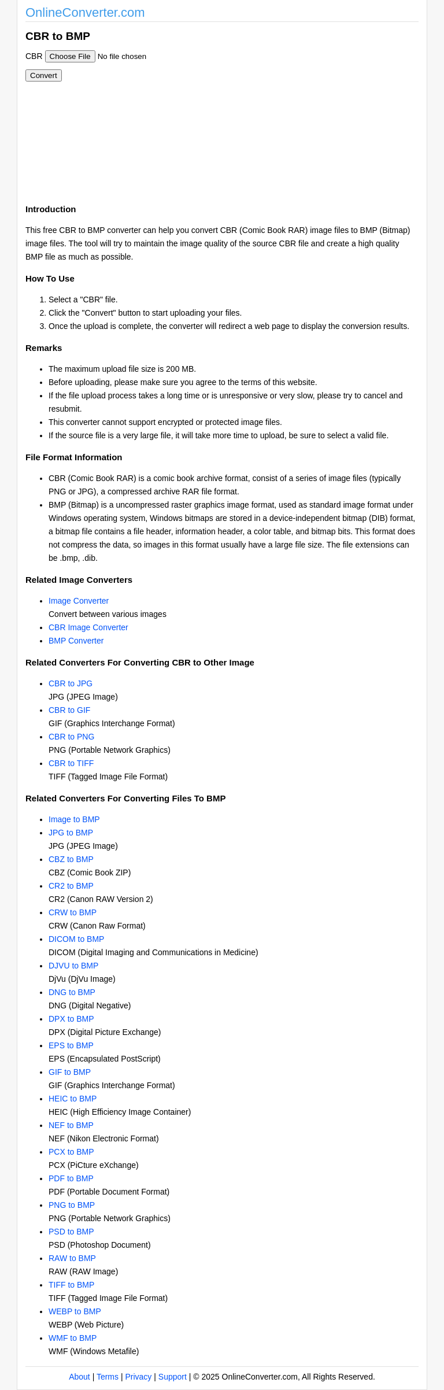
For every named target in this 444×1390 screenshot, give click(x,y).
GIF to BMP (70, 1072)
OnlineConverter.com (85, 12)
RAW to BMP (72, 1258)
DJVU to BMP (73, 965)
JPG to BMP (71, 832)
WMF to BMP (73, 1338)
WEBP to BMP (75, 1311)
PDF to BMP (71, 1178)
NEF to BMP (71, 1125)
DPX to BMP (71, 1018)
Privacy (138, 1376)
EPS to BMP (71, 1045)
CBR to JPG (70, 683)
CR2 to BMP (71, 885)
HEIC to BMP (73, 1098)
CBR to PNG (71, 736)
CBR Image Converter (88, 627)
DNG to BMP (72, 992)
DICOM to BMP (76, 939)
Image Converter (79, 600)
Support (172, 1376)
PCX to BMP (71, 1151)
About (79, 1376)
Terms (108, 1376)
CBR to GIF (69, 710)
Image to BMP (74, 819)
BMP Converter (76, 640)
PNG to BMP (72, 1205)
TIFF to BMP (71, 1284)
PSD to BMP (71, 1231)
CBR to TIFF (71, 763)
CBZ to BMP (71, 859)
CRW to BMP (73, 912)
